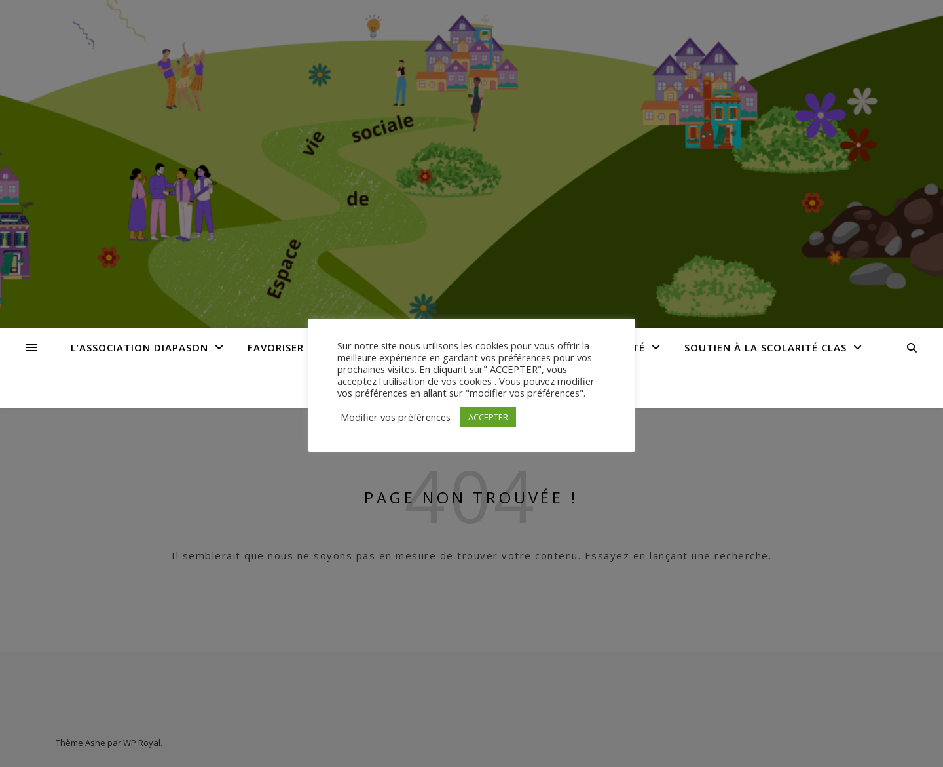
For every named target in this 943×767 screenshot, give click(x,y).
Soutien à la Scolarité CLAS (765, 347)
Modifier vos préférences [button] (396, 417)
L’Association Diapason (139, 347)
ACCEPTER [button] (488, 417)
